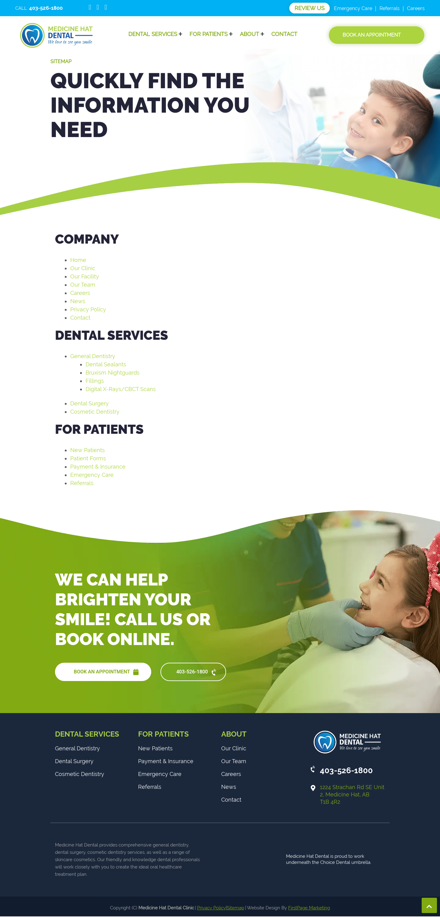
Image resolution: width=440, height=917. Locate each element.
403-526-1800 (197, 672)
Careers (416, 8)
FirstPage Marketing (309, 908)
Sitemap (235, 908)
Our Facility (84, 276)
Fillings (95, 381)
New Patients (87, 450)
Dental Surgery (89, 403)
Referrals (390, 8)
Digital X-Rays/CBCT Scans (121, 389)
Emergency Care (353, 8)
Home (78, 260)
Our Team (82, 284)
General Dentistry (92, 356)
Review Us (309, 8)
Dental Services (152, 34)
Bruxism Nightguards (113, 372)
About (249, 34)
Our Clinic (82, 268)
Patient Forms (88, 458)
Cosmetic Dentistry (94, 411)
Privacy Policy (88, 309)
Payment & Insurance (98, 466)
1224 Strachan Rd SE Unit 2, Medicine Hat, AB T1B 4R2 (352, 795)
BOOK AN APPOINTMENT (106, 672)
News (77, 301)
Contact (284, 34)
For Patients (208, 34)
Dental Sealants (106, 364)
